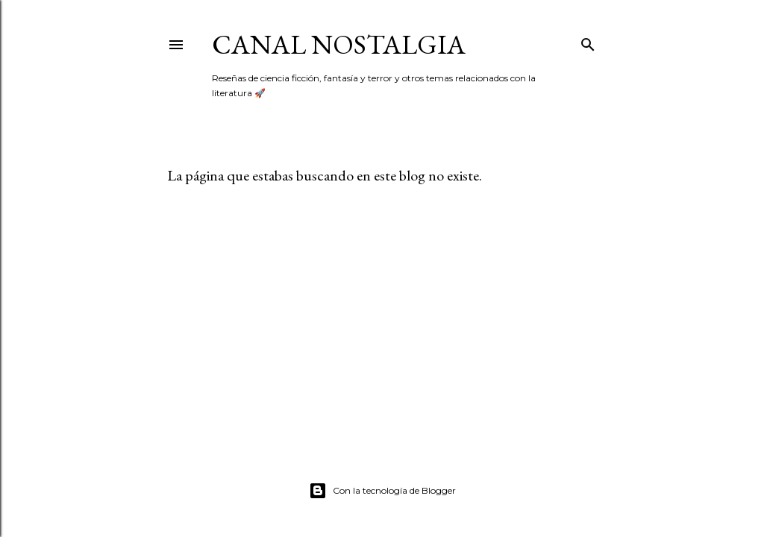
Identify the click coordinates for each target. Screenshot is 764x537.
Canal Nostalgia (339, 44)
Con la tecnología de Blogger (382, 491)
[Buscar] (588, 41)
